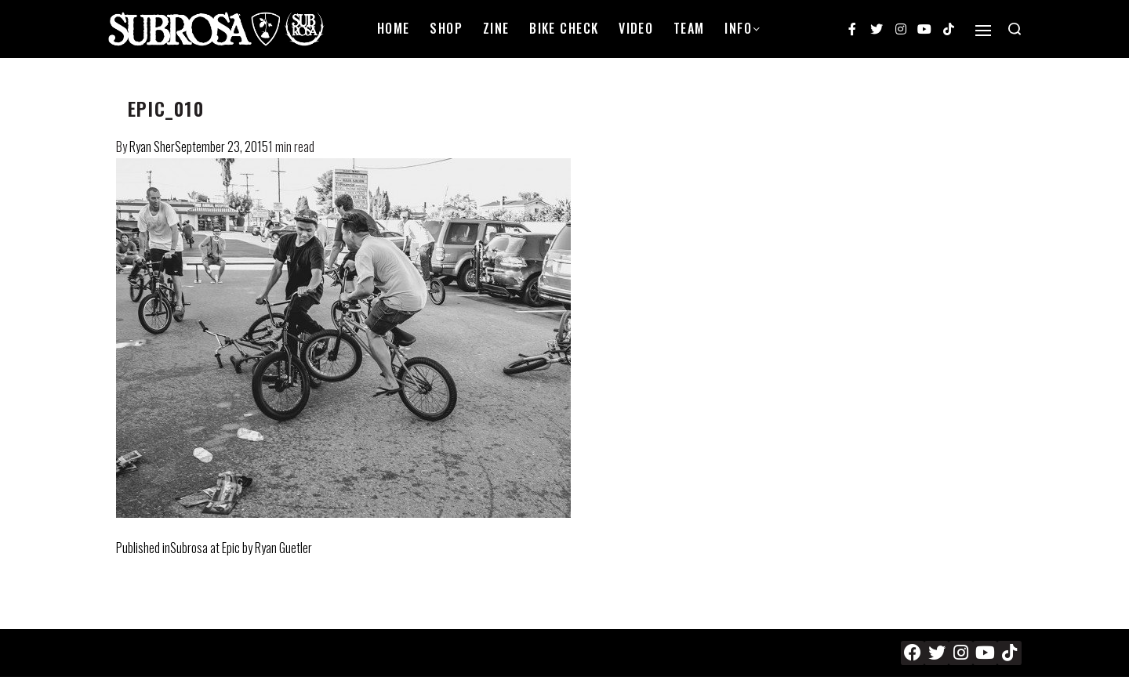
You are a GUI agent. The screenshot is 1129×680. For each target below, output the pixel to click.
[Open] (983, 30)
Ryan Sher (152, 146)
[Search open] (1014, 29)
